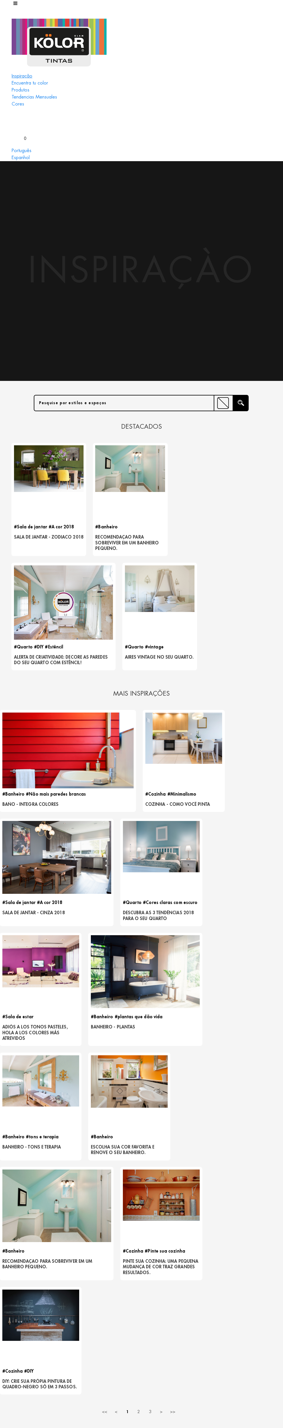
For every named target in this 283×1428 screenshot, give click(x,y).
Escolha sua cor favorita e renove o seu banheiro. (30, 944)
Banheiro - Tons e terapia (241, 819)
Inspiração (22, 76)
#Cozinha (158, 689)
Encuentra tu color (30, 83)
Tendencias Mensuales (34, 97)
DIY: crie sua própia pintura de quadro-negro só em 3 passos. (248, 944)
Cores (18, 104)
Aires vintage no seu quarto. (239, 542)
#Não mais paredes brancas (57, 689)
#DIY (173, 529)
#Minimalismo (184, 689)
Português (21, 150)
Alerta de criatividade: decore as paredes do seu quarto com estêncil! (173, 547)
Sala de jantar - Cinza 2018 (246, 702)
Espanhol (21, 157)
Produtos (20, 90)
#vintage (244, 529)
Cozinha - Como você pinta (174, 702)
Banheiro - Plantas (170, 816)
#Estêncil (188, 529)
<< (104, 980)
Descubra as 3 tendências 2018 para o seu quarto (30, 822)
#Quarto (157, 529)
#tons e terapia (261, 806)
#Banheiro (93, 529)
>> (172, 980)
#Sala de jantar (31, 529)
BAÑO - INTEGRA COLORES (31, 699)
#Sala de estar (91, 806)
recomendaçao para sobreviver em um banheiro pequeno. (106, 545)
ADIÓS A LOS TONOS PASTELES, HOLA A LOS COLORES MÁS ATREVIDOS (103, 822)
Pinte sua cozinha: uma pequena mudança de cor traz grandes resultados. (175, 947)
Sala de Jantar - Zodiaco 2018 (33, 542)
